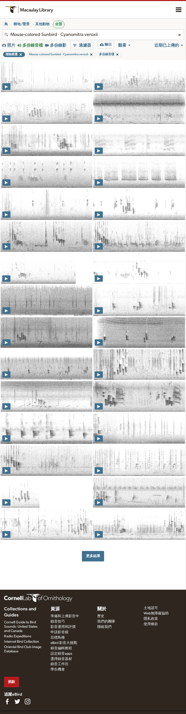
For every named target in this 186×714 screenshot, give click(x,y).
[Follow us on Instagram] (27, 701)
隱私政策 (151, 619)
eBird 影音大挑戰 (64, 643)
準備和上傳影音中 (65, 616)
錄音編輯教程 (61, 648)
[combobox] (93, 35)
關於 (101, 609)
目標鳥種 (58, 637)
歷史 (100, 616)
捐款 (11, 682)
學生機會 (58, 669)
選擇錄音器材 (61, 659)
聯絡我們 (104, 627)
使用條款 (151, 624)
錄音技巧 (58, 621)
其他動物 (42, 24)
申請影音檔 (59, 632)
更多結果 (93, 556)
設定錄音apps (61, 653)
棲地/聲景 (22, 24)
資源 (55, 609)
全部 (58, 24)
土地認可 (151, 608)
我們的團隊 (106, 621)
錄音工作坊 (59, 664)
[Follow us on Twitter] (17, 701)
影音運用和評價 (63, 627)
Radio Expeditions (17, 636)
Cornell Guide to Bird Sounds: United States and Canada (21, 627)
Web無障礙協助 (156, 613)
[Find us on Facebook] (7, 701)
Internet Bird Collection (21, 641)
